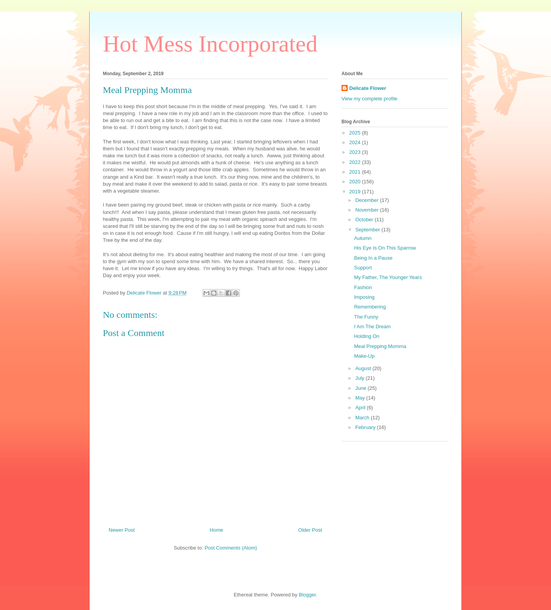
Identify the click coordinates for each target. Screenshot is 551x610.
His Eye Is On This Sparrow (385, 248)
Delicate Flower (367, 88)
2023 (355, 152)
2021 (355, 172)
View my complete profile (369, 99)
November (367, 210)
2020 (355, 181)
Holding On (366, 336)
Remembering (370, 307)
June (361, 388)
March (363, 417)
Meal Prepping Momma (380, 346)
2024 (355, 142)
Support (363, 268)
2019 (355, 192)
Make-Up (364, 356)
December (367, 200)
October (365, 219)
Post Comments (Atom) (230, 548)
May (360, 398)
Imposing (364, 297)
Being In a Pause (373, 258)
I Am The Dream (372, 326)
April (361, 407)
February (366, 427)
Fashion (363, 287)
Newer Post (122, 530)
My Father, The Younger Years (388, 277)
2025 (355, 133)
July (360, 378)
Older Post (310, 530)
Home (217, 530)
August (364, 368)
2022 (355, 162)
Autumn (362, 238)
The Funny (366, 317)
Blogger (307, 595)
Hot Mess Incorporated (210, 44)
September (368, 230)
